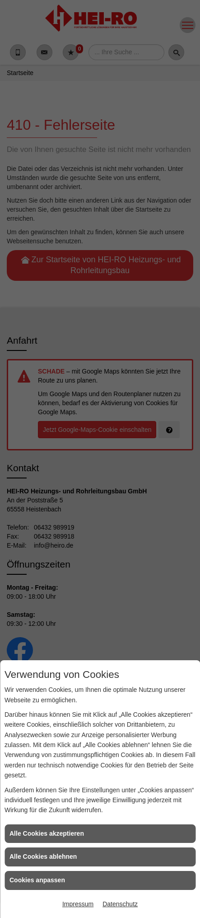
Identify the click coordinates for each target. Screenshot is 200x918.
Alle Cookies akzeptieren (46, 833)
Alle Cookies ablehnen (43, 856)
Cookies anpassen (37, 880)
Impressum (77, 904)
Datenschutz (120, 904)
